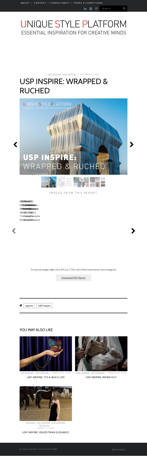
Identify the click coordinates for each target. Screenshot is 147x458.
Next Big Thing (19, 55)
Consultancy (59, 3)
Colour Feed (129, 55)
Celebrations (46, 55)
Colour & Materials (54, 47)
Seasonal (12, 47)
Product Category (76, 55)
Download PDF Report (73, 277)
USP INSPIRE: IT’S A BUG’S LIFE (46, 376)
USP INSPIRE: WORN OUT (101, 376)
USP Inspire (105, 55)
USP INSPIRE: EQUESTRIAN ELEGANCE (45, 431)
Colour (30, 422)
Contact (40, 3)
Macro (29, 47)
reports (29, 304)
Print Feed (74, 64)
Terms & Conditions (88, 3)
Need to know (130, 47)
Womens (44, 425)
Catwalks (82, 47)
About (25, 3)
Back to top (118, 449)
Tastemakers (104, 47)
